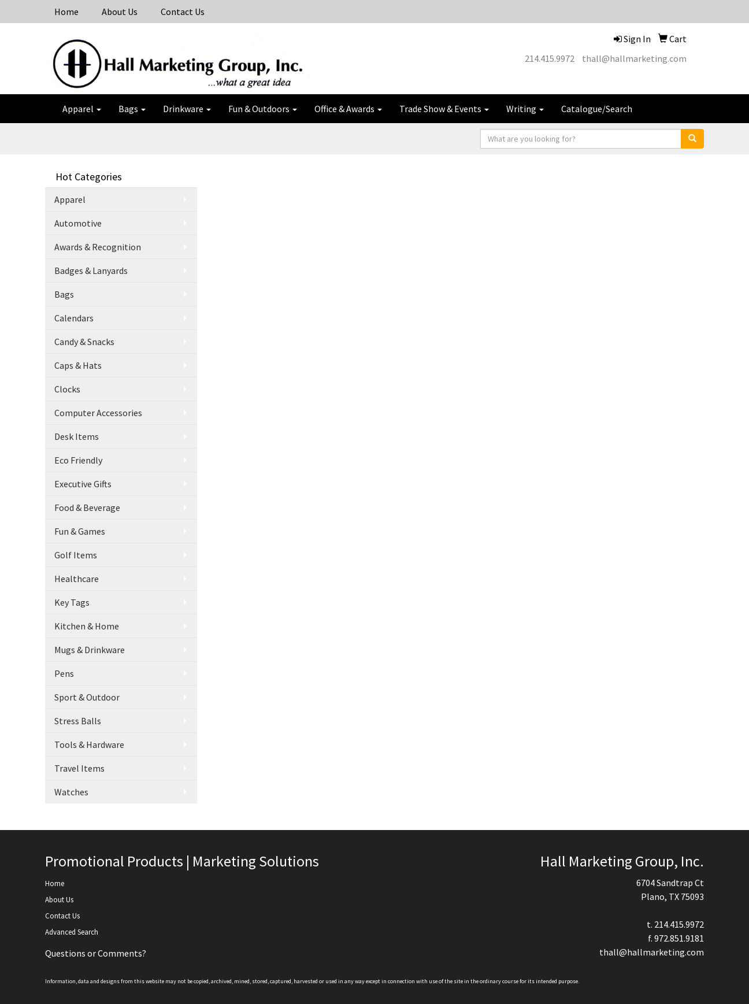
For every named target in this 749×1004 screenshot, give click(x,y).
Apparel (81, 108)
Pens (64, 673)
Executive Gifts (83, 484)
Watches (71, 792)
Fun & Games (79, 531)
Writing (525, 108)
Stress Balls (77, 721)
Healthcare (76, 578)
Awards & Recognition (97, 247)
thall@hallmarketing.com (634, 58)
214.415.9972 (549, 58)
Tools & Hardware (89, 744)
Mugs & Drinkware (89, 649)
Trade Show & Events (444, 108)
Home (66, 11)
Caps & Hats (78, 365)
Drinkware (187, 108)
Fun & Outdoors (262, 108)
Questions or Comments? (95, 953)
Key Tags (72, 602)
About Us (120, 11)
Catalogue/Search (596, 108)
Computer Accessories (98, 412)
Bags (132, 108)
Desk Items (76, 436)
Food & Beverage (87, 507)
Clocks (67, 389)
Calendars (74, 318)
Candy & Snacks (84, 341)
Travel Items (79, 768)
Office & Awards (348, 108)
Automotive (78, 223)
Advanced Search (71, 932)
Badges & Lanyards (91, 270)
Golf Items (75, 555)
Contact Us (183, 11)
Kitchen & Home (86, 626)
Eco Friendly (78, 460)
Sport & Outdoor (87, 697)
